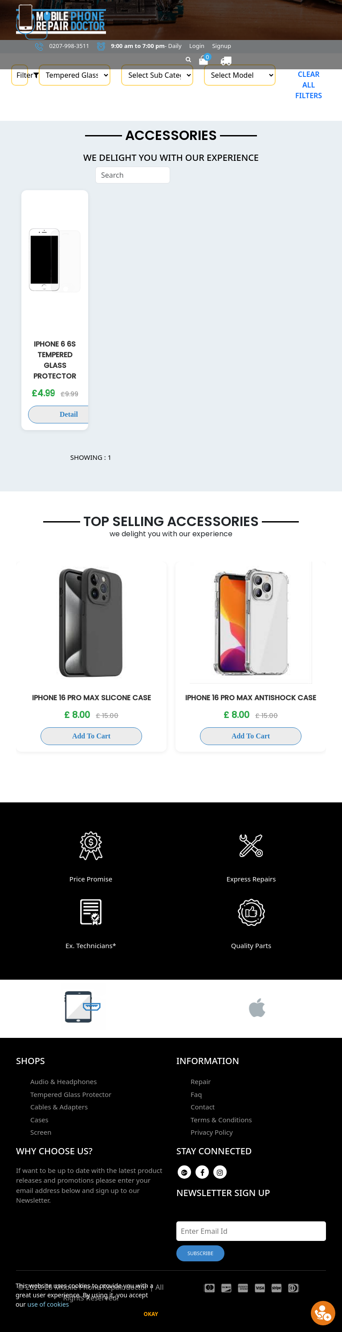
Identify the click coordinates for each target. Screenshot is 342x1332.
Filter (22, 75)
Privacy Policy (212, 1132)
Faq (196, 1094)
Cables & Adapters (59, 1106)
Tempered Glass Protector (70, 1094)
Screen (41, 1132)
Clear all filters (308, 84)
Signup (221, 46)
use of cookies (48, 1304)
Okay (150, 1314)
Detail (69, 414)
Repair (201, 1081)
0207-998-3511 (62, 46)
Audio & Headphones (63, 1081)
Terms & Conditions (221, 1119)
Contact (203, 1106)
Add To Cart (91, 736)
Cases (39, 1119)
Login (196, 46)
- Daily (139, 46)
